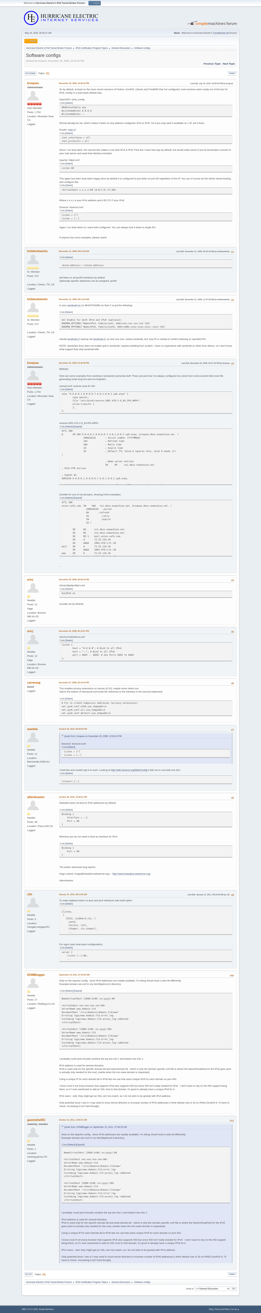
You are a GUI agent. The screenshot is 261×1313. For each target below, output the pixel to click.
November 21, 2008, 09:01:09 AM (74, 251)
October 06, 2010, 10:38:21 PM (73, 797)
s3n (29, 894)
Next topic (229, 63)
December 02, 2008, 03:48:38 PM (74, 363)
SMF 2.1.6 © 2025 (30, 1309)
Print (232, 73)
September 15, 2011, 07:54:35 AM (74, 975)
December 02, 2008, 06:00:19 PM (74, 579)
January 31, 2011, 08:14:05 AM (73, 894)
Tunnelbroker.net (221, 33)
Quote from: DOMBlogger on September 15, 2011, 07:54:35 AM (95, 1127)
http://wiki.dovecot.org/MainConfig (129, 770)
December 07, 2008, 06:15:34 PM (74, 682)
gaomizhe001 (36, 1119)
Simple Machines (46, 1309)
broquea (33, 83)
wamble (32, 729)
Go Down (30, 73)
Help (211, 1309)
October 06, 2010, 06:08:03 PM (73, 729)
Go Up (28, 1274)
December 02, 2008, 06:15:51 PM (74, 631)
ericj (30, 579)
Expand (77, 426)
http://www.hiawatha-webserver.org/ (131, 873)
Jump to (190, 1288)
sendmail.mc (74, 305)
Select (69, 103)
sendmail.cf (73, 339)
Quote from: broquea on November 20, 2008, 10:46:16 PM (93, 736)
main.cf (72, 129)
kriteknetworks (37, 251)
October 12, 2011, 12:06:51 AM (73, 1120)
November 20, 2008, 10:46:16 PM (74, 83)
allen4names (36, 797)
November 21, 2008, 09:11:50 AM (74, 299)
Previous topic (212, 63)
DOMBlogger (36, 974)
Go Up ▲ (235, 1309)
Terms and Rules (222, 1309)
